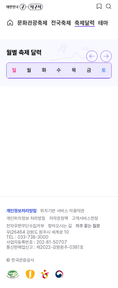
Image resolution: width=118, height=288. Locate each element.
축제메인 (10, 22)
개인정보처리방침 (21, 210)
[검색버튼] (108, 6)
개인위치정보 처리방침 (25, 218)
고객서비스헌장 (85, 218)
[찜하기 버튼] (99, 6)
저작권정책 (58, 218)
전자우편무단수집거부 (25, 225)
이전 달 (92, 56)
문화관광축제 (32, 22)
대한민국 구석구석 (24, 7)
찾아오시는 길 (60, 225)
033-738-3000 (33, 237)
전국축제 (61, 22)
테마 (103, 22)
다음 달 (106, 56)
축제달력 (85, 22)
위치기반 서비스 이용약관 (62, 210)
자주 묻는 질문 (88, 225)
